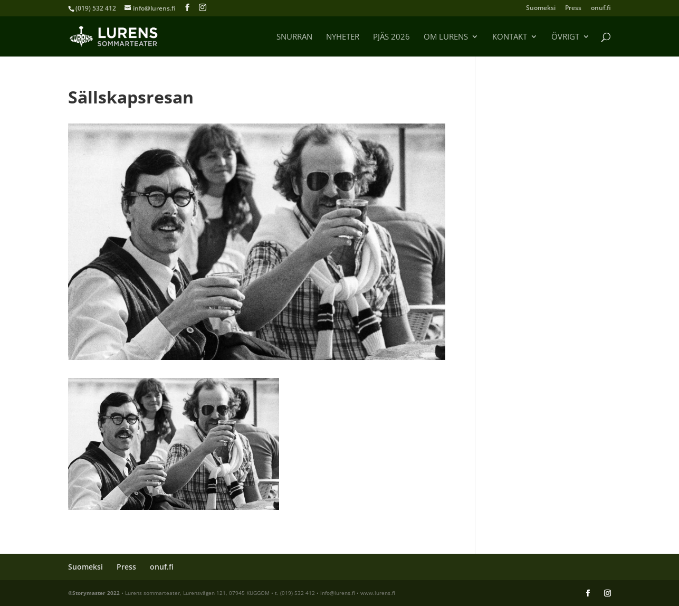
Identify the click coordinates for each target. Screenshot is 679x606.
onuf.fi (601, 8)
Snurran (294, 37)
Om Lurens (446, 37)
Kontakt (509, 37)
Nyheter (342, 37)
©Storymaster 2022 (94, 592)
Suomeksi (541, 8)
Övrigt (565, 37)
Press (573, 8)
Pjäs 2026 (391, 37)
